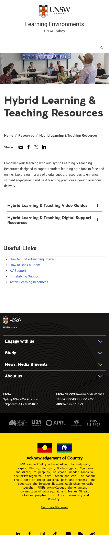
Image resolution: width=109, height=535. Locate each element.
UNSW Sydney (54, 31)
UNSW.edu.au (12, 322)
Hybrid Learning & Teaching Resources (68, 135)
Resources (26, 135)
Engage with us (19, 341)
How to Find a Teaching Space (32, 259)
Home (8, 135)
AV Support (18, 271)
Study (10, 353)
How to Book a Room (25, 265)
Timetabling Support (25, 276)
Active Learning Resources (29, 282)
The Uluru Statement (54, 507)
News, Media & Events (26, 364)
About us (13, 376)
